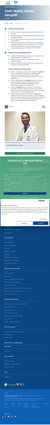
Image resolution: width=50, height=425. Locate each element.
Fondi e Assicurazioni (9, 310)
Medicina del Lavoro (9, 361)
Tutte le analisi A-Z (9, 273)
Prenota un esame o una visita (25, 153)
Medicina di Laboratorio (12, 269)
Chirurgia (6, 249)
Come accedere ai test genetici (12, 282)
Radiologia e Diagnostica (10, 246)
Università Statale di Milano (29, 32)
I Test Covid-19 (7, 276)
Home (6, 23)
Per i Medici (7, 347)
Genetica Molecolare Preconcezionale (14, 291)
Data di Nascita (7, 185)
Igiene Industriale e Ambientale (12, 364)
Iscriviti (25, 194)
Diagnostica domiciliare (10, 264)
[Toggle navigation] (2, 2)
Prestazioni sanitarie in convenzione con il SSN (16, 304)
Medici (11, 23)
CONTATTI (6, 377)
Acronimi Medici (8, 338)
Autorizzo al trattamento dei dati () (26, 198)
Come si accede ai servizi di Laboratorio (14, 279)
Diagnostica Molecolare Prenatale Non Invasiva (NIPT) (18, 288)
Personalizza (43, 219)
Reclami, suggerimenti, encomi (12, 322)
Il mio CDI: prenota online (10, 313)
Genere (6, 183)
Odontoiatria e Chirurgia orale (12, 261)
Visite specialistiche (9, 243)
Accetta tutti (41, 223)
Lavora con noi (8, 233)
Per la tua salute (9, 327)
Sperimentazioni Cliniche (10, 294)
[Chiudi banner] (48, 200)
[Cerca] (45, 2)
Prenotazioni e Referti (11, 299)
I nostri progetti (8, 227)
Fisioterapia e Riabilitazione (11, 258)
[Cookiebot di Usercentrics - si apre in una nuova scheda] (39, 201)
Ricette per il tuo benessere (13, 343)
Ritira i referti (7, 319)
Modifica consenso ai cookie (26, 405)
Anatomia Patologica (9, 285)
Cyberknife (7, 255)
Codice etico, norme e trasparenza (13, 230)
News (6, 372)
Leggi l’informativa (33, 198)
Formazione (7, 351)
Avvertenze (46, 404)
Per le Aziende (8, 357)
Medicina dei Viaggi (9, 367)
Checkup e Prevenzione (10, 252)
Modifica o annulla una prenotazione (13, 316)
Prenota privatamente (10, 307)
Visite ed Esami (8, 238)
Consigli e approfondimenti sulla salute (14, 332)
